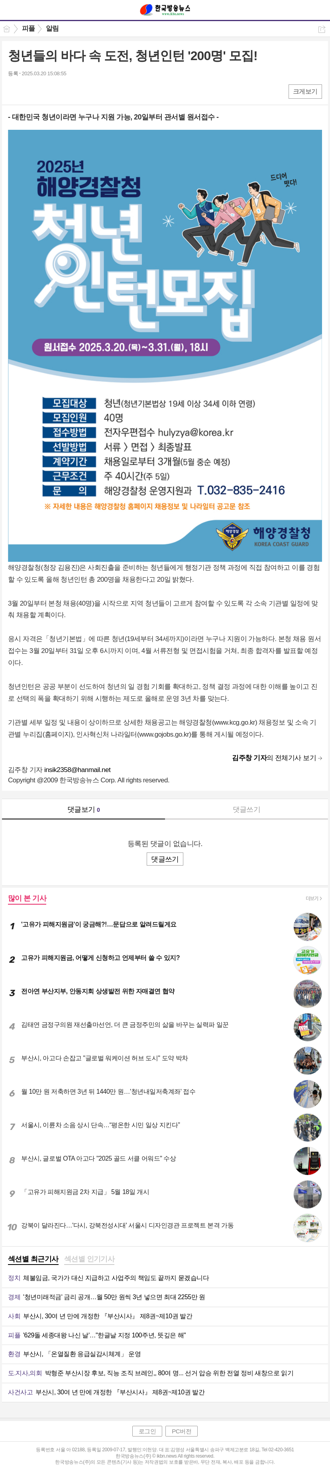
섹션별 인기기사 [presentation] (89, 1259)
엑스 (31, 91)
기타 (63, 91)
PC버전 (181, 1431)
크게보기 (305, 91)
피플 (28, 28)
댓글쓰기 (247, 809)
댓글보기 (83, 809)
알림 (52, 28)
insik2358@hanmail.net (77, 770)
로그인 (147, 1431)
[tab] (33, 1260)
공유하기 (321, 29)
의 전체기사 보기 (274, 758)
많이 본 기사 (27, 898)
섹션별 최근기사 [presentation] (33, 1259)
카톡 (47, 91)
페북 (15, 91)
